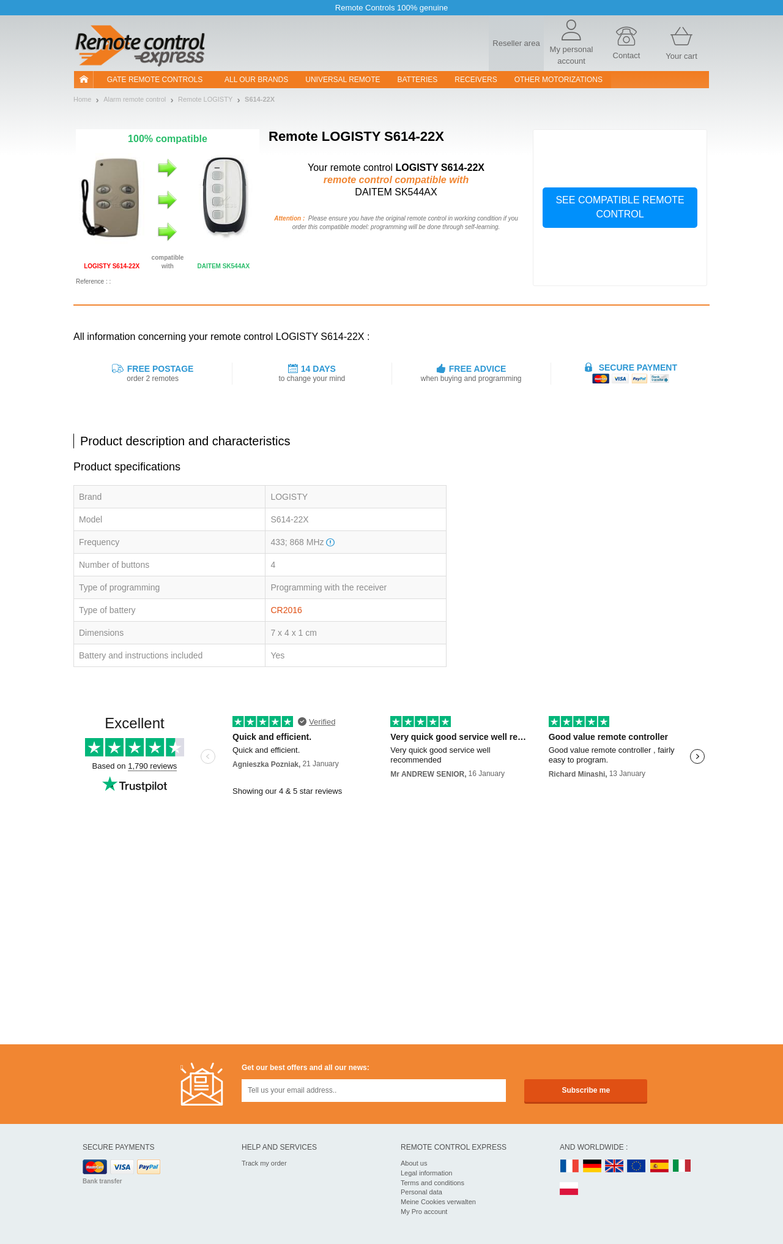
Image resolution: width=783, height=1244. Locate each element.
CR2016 (286, 610)
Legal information (426, 1173)
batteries (418, 79)
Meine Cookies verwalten (438, 1201)
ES (659, 1166)
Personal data (421, 1192)
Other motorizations (558, 79)
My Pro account (424, 1211)
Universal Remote (342, 79)
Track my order (264, 1163)
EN (637, 1166)
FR (569, 1166)
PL (569, 1189)
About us (414, 1163)
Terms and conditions (432, 1182)
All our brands (256, 79)
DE (592, 1166)
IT (682, 1166)
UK (615, 1166)
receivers (476, 79)
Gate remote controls (154, 79)
